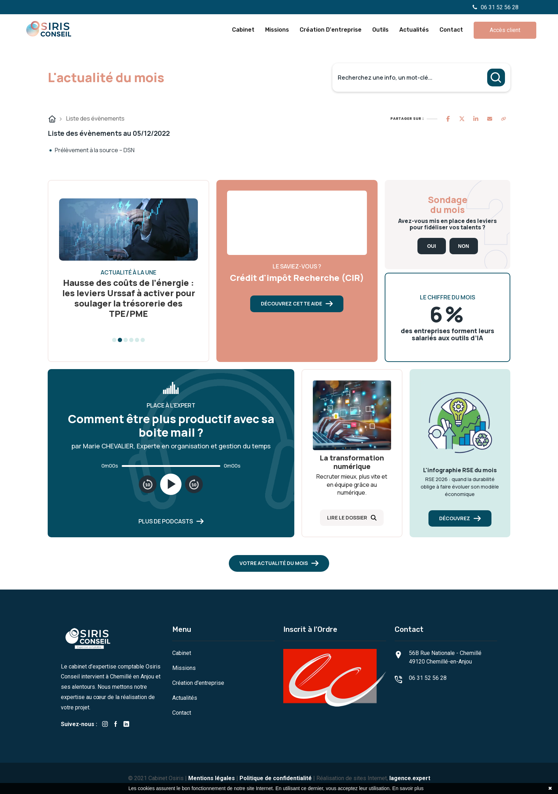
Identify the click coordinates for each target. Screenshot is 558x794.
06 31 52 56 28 (495, 7)
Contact (451, 29)
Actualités (414, 29)
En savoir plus (407, 788)
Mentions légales (211, 778)
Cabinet (243, 29)
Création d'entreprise (331, 29)
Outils (380, 29)
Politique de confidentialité (275, 778)
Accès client (505, 30)
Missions (277, 29)
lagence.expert (409, 778)
